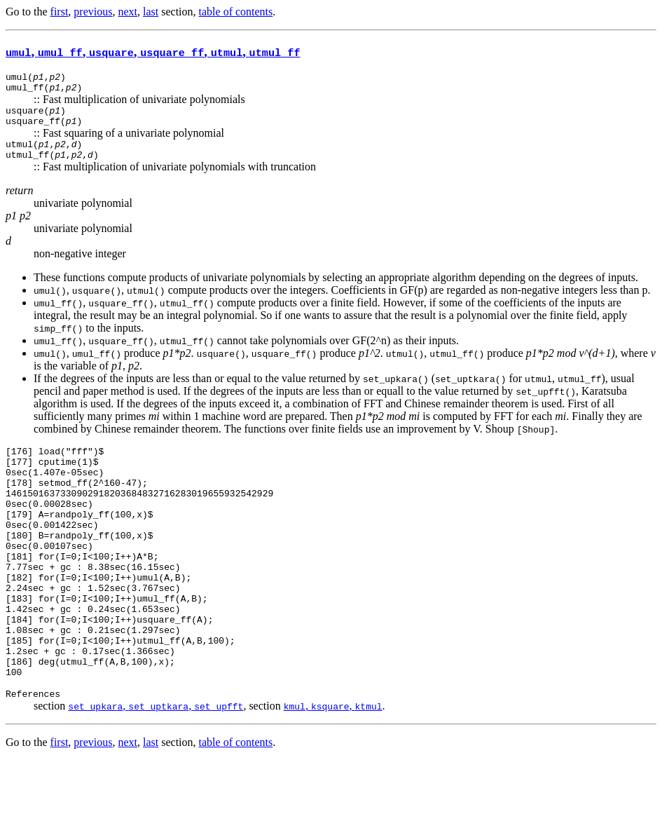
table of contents (236, 12)
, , (155, 767)
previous (93, 12)
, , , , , (153, 51)
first (59, 12)
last (150, 12)
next (127, 12)
